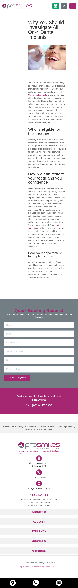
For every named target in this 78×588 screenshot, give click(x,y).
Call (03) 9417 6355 (39, 405)
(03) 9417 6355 (39, 477)
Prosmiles (33, 562)
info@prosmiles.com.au (39, 488)
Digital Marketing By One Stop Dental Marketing (39, 567)
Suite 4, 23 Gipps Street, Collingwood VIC (39, 464)
